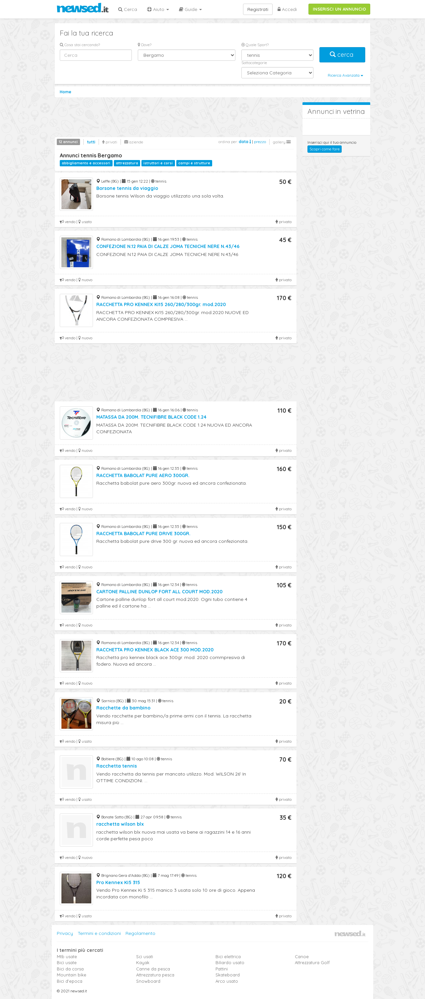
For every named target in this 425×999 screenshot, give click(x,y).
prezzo (260, 141)
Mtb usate (67, 956)
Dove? (144, 44)
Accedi (287, 9)
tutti (91, 141)
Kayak (142, 962)
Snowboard (148, 981)
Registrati (257, 9)
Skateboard (227, 974)
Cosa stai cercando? (80, 44)
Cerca (127, 9)
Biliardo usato (229, 962)
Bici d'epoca (69, 981)
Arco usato (226, 981)
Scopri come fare (324, 148)
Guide (190, 9)
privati (109, 141)
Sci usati (144, 956)
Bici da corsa (70, 968)
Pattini (221, 968)
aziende (133, 141)
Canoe (302, 956)
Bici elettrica (228, 956)
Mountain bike (71, 974)
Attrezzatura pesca (155, 974)
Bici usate (67, 962)
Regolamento (140, 933)
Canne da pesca (153, 968)
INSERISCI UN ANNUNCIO (339, 9)
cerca (342, 54)
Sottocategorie (254, 62)
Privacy (65, 933)
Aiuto (158, 9)
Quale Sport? (255, 44)
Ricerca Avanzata (345, 75)
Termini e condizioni (99, 933)
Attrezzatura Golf (312, 962)
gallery (282, 141)
